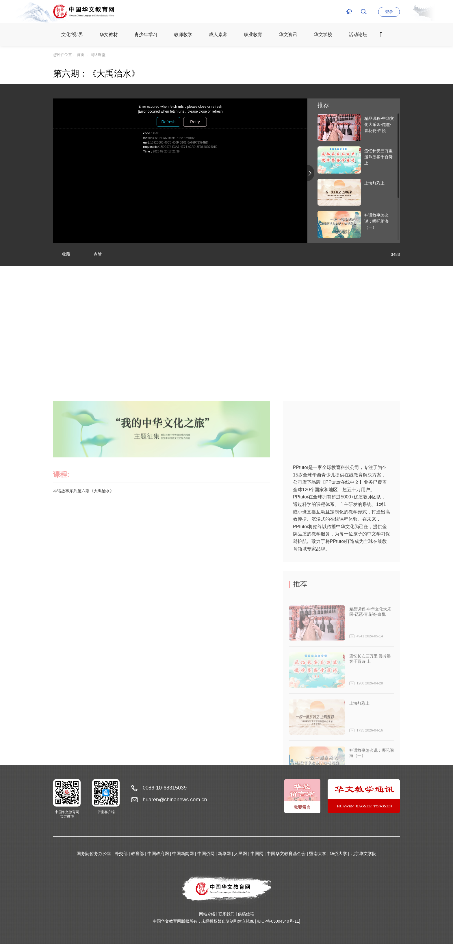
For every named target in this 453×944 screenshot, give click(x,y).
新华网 (224, 853)
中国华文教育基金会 (286, 853)
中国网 (256, 853)
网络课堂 (97, 55)
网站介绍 (207, 914)
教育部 (137, 853)
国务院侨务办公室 (94, 853)
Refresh (168, 122)
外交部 (121, 853)
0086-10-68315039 (165, 788)
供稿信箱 (246, 914)
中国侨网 (206, 853)
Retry (195, 122)
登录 (389, 11)
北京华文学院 (363, 853)
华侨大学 (338, 853)
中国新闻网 (183, 853)
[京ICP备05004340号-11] (277, 921)
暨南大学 (317, 853)
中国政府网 (158, 853)
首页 (80, 55)
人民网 (240, 853)
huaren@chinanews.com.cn (175, 800)
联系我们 (226, 914)
